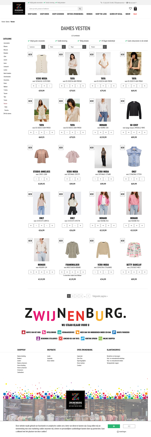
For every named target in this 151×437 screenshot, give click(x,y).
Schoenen (20, 370)
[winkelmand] (135, 9)
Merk (51, 47)
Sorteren (32, 47)
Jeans (4, 59)
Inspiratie (49, 358)
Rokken (5, 78)
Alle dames (7, 100)
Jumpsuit (5, 62)
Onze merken (81, 363)
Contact (79, 365)
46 (144, 132)
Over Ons (79, 358)
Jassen (5, 56)
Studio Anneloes (41, 171)
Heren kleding (21, 365)
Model (93, 47)
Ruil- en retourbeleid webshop (115, 358)
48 (144, 272)
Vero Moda (41, 78)
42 (111, 132)
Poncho (7, 97)
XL (83, 86)
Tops (4, 86)
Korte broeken (7, 67)
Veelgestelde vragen (113, 363)
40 (106, 132)
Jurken (5, 65)
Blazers (5, 45)
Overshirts (6, 73)
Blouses (5, 48)
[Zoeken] (80, 9)
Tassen (5, 84)
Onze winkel (50, 361)
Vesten (5, 92)
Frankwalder (72, 264)
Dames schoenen (22, 363)
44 (139, 132)
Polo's (4, 75)
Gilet (4, 54)
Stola (6, 95)
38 (100, 132)
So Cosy (134, 125)
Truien (5, 89)
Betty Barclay (134, 264)
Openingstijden (81, 361)
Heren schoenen (22, 368)
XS (33, 86)
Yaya (72, 78)
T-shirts (5, 81)
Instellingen (121, 431)
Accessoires (6, 43)
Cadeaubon (20, 372)
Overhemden (7, 70)
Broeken (5, 51)
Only (134, 171)
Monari (103, 125)
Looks (48, 356)
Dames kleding (21, 356)
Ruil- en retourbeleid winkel (115, 361)
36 (95, 132)
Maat (72, 47)
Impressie (80, 356)
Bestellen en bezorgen (113, 356)
